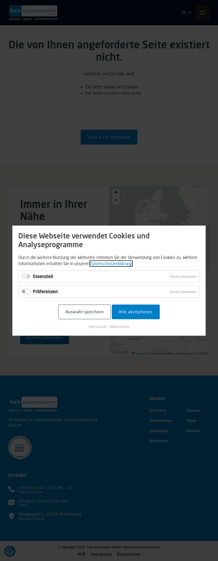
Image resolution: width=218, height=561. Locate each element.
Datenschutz (120, 326)
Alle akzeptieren (136, 311)
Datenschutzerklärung (111, 263)
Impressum (97, 326)
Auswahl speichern (84, 311)
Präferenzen (45, 291)
